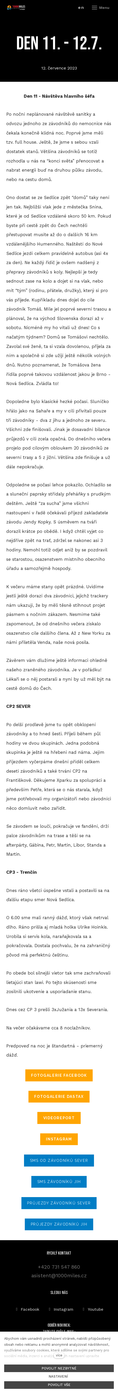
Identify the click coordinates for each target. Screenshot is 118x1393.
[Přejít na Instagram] (60, 1309)
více (59, 1355)
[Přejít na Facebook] (27, 1309)
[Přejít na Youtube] (92, 1309)
